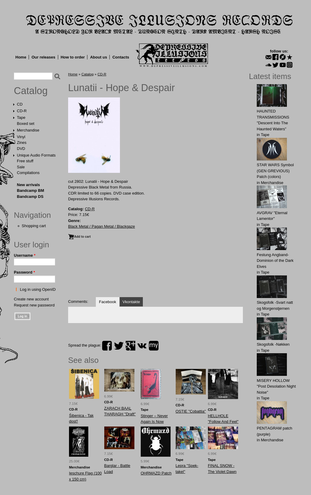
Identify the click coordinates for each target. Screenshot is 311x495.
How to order (73, 57)
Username (25, 255)
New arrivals (28, 184)
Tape (21, 117)
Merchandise (28, 130)
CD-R (22, 111)
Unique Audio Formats (36, 155)
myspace (154, 346)
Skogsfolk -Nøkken (273, 344)
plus (130, 346)
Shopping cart (34, 226)
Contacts (120, 57)
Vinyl (21, 137)
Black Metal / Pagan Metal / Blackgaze (101, 226)
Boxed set (25, 123)
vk (142, 346)
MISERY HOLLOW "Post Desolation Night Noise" (276, 386)
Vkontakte (131, 302)
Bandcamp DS (30, 196)
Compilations (28, 172)
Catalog (31, 90)
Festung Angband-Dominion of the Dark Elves (275, 260)
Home (20, 57)
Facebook (107, 302)
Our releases (43, 57)
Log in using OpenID (38, 289)
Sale (21, 167)
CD (20, 104)
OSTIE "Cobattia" (191, 411)
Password (24, 272)
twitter (119, 346)
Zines (22, 142)
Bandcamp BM (30, 190)
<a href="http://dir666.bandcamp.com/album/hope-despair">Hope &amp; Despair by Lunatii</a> (155, 271)
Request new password (34, 305)
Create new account (31, 299)
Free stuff (25, 161)
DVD (21, 148)
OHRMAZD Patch (156, 473)
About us (98, 57)
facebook (107, 346)
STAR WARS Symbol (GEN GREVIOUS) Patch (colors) (275, 171)
